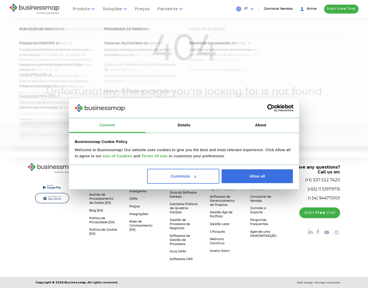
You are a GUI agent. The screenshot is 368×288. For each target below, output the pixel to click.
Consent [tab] (107, 125)
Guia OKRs (178, 251)
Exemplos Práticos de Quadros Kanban (184, 208)
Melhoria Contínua (217, 241)
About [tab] (260, 125)
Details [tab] (184, 125)
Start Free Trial (341, 8)
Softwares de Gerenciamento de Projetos (222, 200)
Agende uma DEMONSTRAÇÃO (263, 233)
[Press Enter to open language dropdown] (249, 9)
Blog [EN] (96, 210)
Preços (134, 206)
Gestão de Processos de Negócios (180, 224)
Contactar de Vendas (260, 198)
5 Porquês (217, 231)
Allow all (257, 176)
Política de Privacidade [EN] (101, 220)
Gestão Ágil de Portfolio (221, 214)
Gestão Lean (220, 224)
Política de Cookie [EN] (103, 231)
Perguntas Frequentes (259, 222)
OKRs (133, 198)
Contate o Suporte (258, 210)
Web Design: (318, 282)
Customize (183, 176)
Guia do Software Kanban (183, 194)
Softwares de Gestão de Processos (180, 240)
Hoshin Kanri (219, 251)
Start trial (319, 212)
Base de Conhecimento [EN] (141, 225)
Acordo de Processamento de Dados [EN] (101, 198)
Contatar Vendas (278, 8)
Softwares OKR (181, 259)
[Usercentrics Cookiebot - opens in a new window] (271, 108)
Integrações (138, 214)
